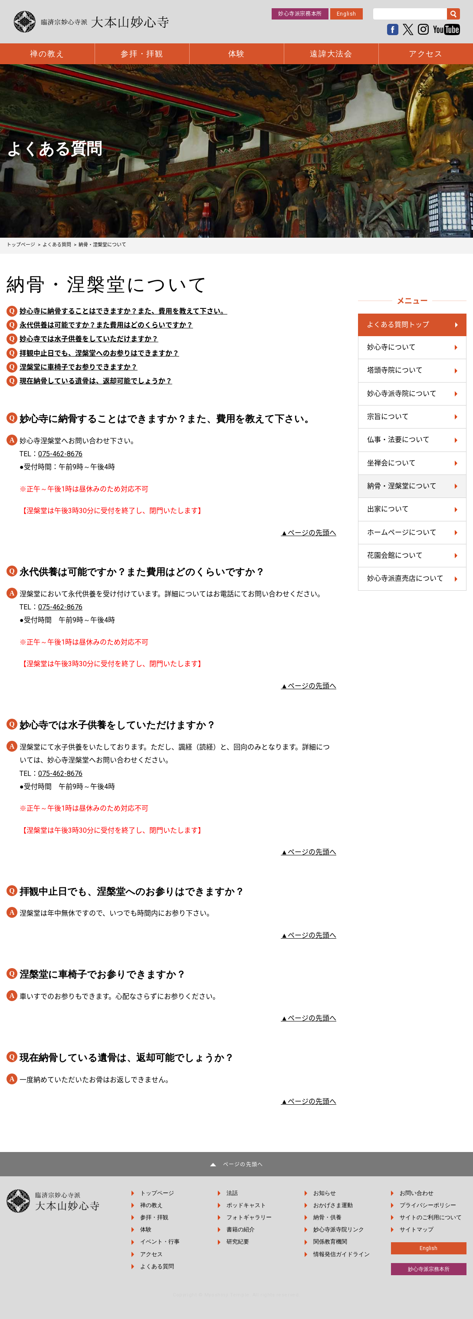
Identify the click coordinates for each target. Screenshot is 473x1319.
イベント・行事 (161, 1241)
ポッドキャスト (247, 1205)
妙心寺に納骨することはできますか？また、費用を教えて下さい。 (123, 311)
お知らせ (325, 1193)
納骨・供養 (328, 1217)
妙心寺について (391, 347)
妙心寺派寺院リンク (339, 1229)
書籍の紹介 (241, 1229)
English (346, 14)
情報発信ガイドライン (342, 1254)
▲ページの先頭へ (308, 533)
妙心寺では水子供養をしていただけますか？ (89, 339)
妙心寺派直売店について (405, 579)
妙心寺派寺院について (402, 393)
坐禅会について (391, 463)
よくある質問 (158, 1266)
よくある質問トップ (398, 325)
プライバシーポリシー (428, 1205)
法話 (233, 1193)
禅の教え (47, 53)
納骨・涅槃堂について (402, 486)
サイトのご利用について (431, 1217)
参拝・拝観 (142, 53)
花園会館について (395, 556)
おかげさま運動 (333, 1205)
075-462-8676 (60, 454)
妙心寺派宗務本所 (300, 14)
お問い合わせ (417, 1193)
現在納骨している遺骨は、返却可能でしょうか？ (96, 381)
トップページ (158, 1193)
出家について (388, 509)
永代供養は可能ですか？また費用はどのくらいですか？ (106, 325)
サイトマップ (417, 1229)
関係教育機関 (331, 1241)
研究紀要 (238, 1241)
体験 (237, 53)
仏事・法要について (398, 440)
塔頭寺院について (395, 371)
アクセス (426, 53)
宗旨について (388, 416)
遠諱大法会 (331, 53)
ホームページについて (402, 532)
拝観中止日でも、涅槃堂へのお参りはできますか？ (99, 353)
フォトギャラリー (250, 1217)
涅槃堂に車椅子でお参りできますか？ (79, 367)
